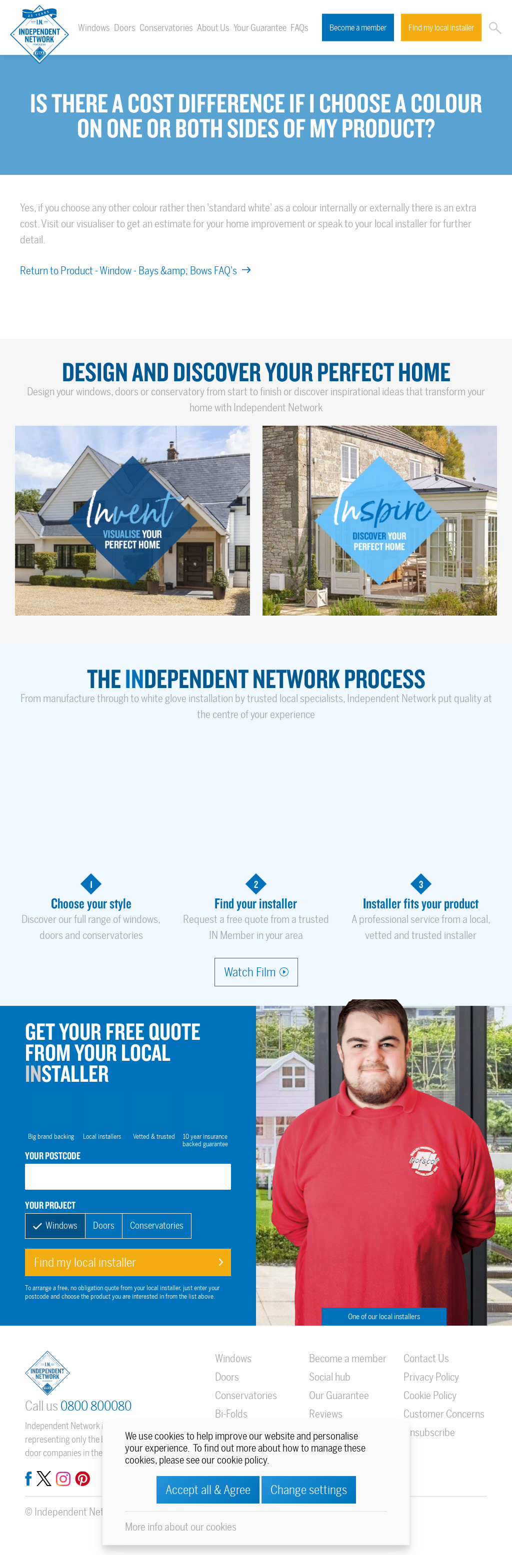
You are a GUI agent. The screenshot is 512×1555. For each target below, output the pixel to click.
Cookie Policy (430, 1395)
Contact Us (426, 1358)
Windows (94, 27)
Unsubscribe (429, 1432)
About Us (213, 27)
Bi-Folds (231, 1414)
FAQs (299, 27)
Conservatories (166, 27)
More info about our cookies (180, 1527)
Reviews (325, 1414)
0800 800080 (96, 1406)
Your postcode (52, 1155)
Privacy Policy (431, 1377)
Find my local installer (441, 27)
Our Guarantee (339, 1395)
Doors (125, 27)
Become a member (358, 27)
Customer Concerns (444, 1414)
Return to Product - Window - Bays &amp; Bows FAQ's (135, 270)
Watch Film (250, 972)
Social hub (329, 1377)
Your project (50, 1205)
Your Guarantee (260, 27)
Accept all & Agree (208, 1490)
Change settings (308, 1490)
